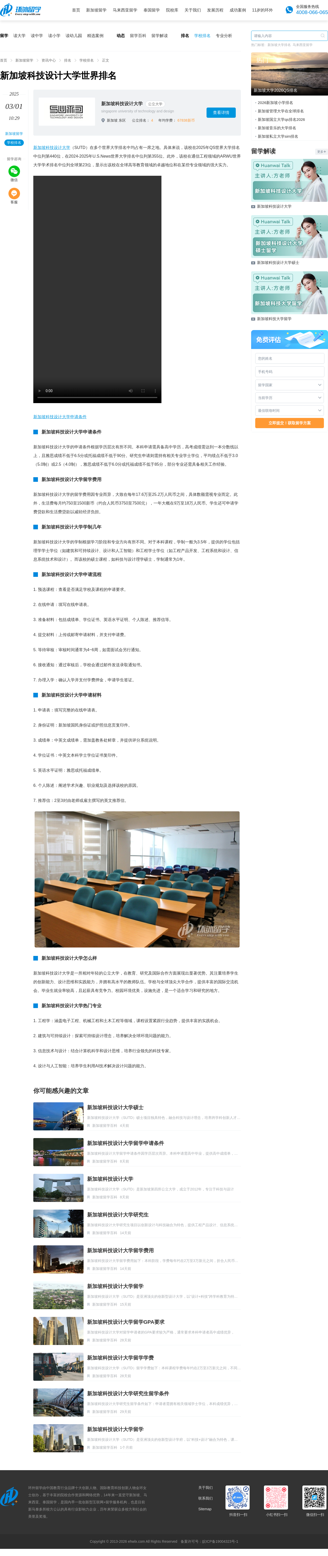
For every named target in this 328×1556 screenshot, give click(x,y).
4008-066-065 (312, 12)
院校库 (172, 10)
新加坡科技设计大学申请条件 (60, 417)
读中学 (37, 35)
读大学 (19, 35)
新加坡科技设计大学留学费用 (120, 1250)
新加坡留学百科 (104, 1126)
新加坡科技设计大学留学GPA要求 (126, 1322)
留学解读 (159, 35)
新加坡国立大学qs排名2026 (281, 119)
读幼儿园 (74, 35)
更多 (321, 152)
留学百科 (138, 35)
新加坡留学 (96, 10)
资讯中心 (49, 60)
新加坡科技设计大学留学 (115, 1286)
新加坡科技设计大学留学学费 (120, 1358)
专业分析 (224, 35)
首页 (76, 10)
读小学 (54, 35)
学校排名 (202, 35)
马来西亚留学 (125, 10)
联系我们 (205, 1498)
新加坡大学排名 (279, 45)
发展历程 (215, 10)
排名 (67, 60)
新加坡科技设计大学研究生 (118, 1215)
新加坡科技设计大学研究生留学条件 (128, 1393)
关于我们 (192, 10)
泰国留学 (152, 10)
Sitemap (204, 1509)
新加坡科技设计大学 (122, 103)
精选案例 (95, 35)
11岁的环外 (262, 10)
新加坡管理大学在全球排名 (281, 111)
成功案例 (238, 10)
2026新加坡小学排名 (275, 102)
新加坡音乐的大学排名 (277, 128)
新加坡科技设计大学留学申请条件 (125, 1143)
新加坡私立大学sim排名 (278, 136)
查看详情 (221, 112)
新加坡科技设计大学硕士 (115, 1107)
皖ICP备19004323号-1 (220, 1541)
